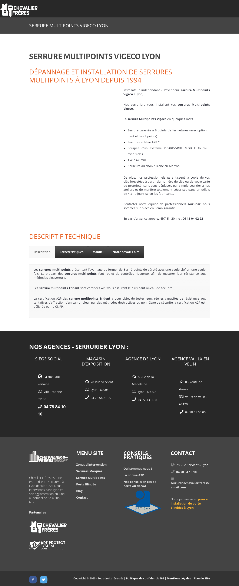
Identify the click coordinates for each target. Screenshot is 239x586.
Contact (82, 497)
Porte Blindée (86, 484)
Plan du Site (202, 578)
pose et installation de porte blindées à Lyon (190, 503)
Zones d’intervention (91, 464)
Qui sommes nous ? (137, 469)
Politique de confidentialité (145, 578)
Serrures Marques (89, 471)
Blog (79, 491)
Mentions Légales (179, 578)
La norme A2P (133, 475)
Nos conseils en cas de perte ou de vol (139, 484)
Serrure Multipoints (90, 478)
